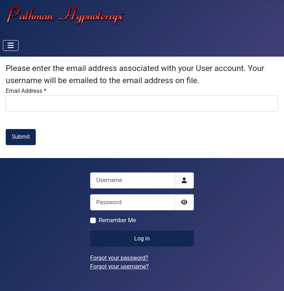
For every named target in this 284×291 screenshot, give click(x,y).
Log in (142, 238)
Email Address (26, 90)
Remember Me (117, 220)
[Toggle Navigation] (11, 45)
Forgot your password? (119, 257)
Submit (21, 136)
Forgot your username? (119, 266)
